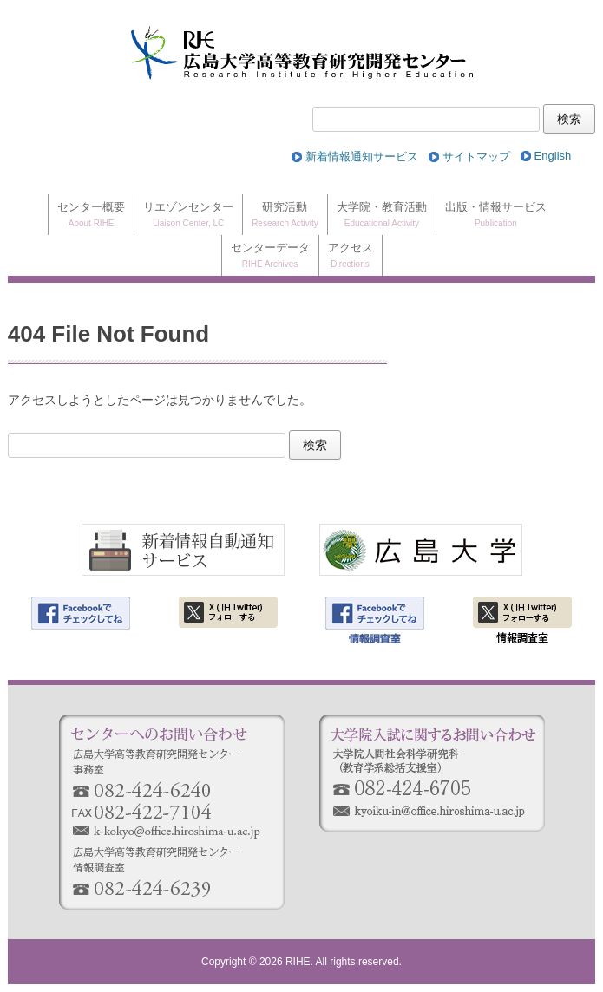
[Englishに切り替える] (553, 156)
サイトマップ (476, 156)
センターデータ (270, 256)
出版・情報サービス (496, 215)
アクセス (350, 256)
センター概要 (91, 215)
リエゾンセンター (188, 215)
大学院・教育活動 (382, 215)
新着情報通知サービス (361, 156)
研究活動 (285, 215)
